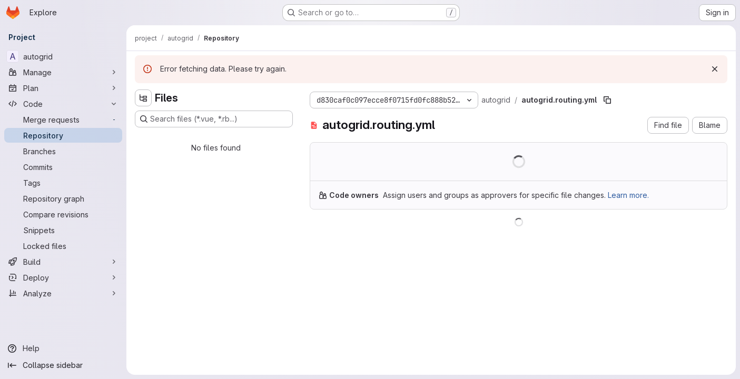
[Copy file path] (607, 100)
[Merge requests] (63, 119)
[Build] (63, 261)
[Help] (63, 348)
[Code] (63, 103)
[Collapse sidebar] (63, 365)
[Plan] (63, 88)
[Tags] (63, 182)
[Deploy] (63, 277)
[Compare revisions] (63, 214)
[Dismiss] (714, 69)
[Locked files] (63, 245)
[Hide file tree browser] (143, 97)
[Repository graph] (63, 198)
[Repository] (63, 135)
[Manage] (63, 72)
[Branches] (63, 151)
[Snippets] (63, 230)
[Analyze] (63, 293)
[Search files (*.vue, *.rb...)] (214, 119)
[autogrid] (63, 56)
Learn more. (628, 195)
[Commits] (63, 166)
